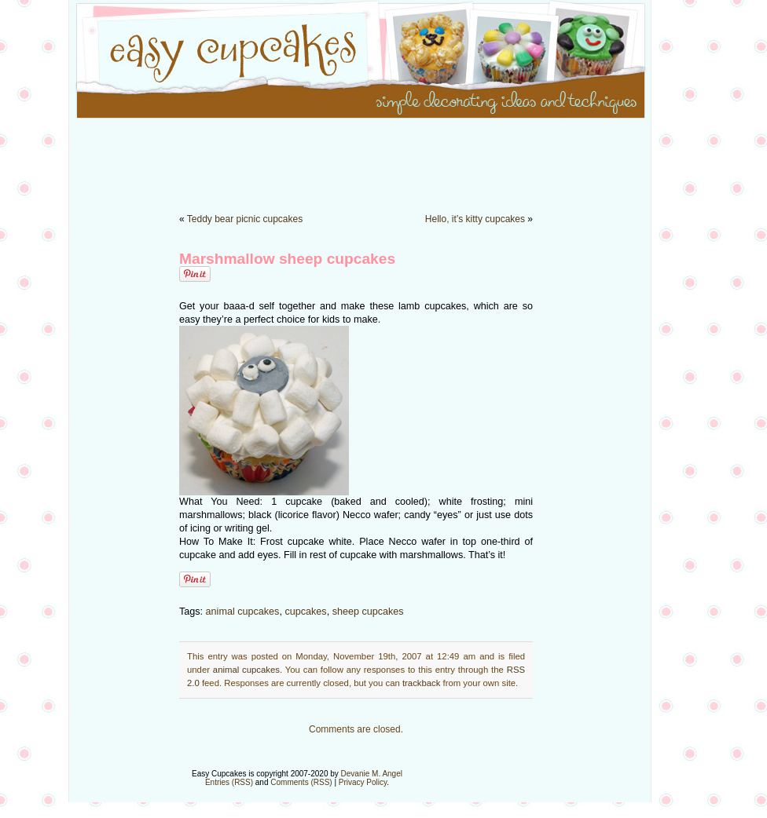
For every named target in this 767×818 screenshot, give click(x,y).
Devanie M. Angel (371, 773)
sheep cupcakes (368, 611)
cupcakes (305, 611)
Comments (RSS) (301, 782)
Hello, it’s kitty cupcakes (475, 219)
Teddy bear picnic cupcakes (245, 219)
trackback (421, 683)
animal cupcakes (243, 611)
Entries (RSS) (229, 782)
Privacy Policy (363, 782)
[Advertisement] (383, 157)
